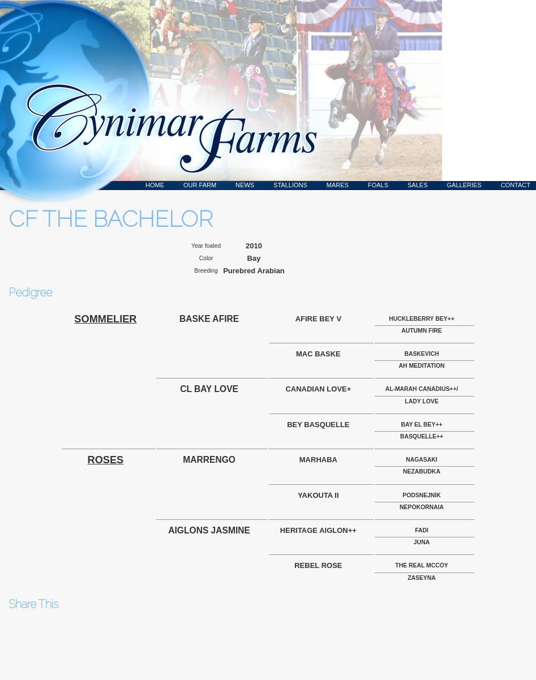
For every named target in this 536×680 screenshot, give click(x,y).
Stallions (290, 185)
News (244, 185)
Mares (338, 185)
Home (154, 185)
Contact (515, 185)
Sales (417, 185)
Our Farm (199, 185)
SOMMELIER (105, 319)
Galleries (464, 185)
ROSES (106, 460)
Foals (378, 185)
